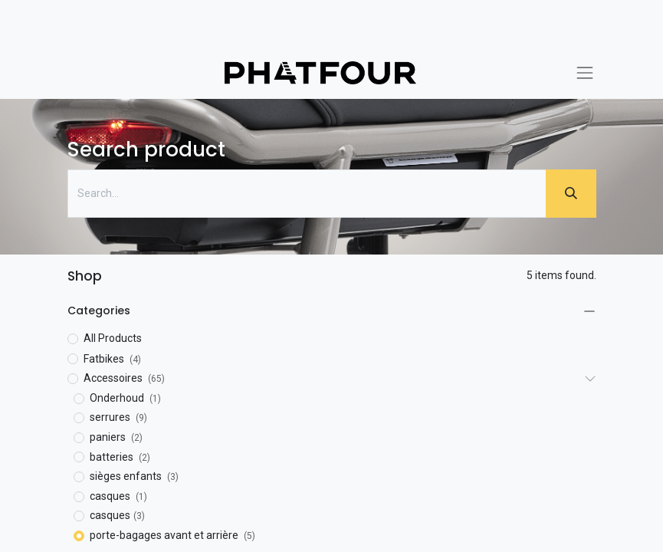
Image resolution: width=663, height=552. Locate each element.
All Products (113, 338)
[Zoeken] (571, 193)
